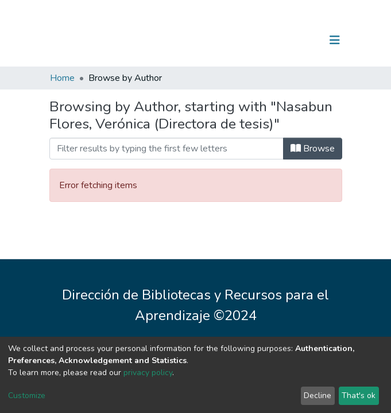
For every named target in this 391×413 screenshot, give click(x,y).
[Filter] (166, 148)
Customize (26, 395)
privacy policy (147, 372)
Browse (313, 148)
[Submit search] (275, 40)
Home (62, 78)
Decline (317, 395)
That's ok (358, 395)
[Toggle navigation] (335, 40)
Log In (299, 40)
